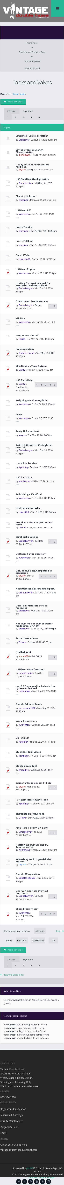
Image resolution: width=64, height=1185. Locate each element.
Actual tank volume (27, 638)
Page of (28, 111)
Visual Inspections (26, 721)
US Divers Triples (25, 269)
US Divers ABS (23, 210)
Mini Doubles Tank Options (31, 366)
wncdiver (23, 199)
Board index (32, 42)
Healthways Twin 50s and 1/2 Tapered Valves (32, 846)
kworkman (24, 213)
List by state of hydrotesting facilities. (32, 166)
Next (58, 931)
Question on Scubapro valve (32, 301)
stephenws (24, 481)
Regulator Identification (13, 1109)
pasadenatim (26, 673)
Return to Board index (14, 974)
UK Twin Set (22, 738)
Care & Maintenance (11, 1121)
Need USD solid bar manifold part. (35, 589)
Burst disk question (27, 537)
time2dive (24, 769)
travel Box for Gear (27, 463)
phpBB (29, 1168)
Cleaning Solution (26, 196)
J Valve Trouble (24, 227)
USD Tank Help (24, 380)
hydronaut (24, 849)
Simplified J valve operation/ (32, 136)
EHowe (22, 642)
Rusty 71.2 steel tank (27, 431)
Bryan (22, 169)
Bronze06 (24, 139)
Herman (15, 94)
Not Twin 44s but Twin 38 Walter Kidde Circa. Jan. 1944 (34, 625)
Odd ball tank (23, 652)
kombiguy (24, 755)
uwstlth (22, 527)
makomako (24, 691)
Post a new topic (13, 101)
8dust (22, 338)
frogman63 (24, 259)
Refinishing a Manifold (29, 494)
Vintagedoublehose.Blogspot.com (19, 1149)
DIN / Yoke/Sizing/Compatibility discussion (34, 572)
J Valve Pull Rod (24, 241)
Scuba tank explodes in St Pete (33, 783)
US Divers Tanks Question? (31, 554)
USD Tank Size (24, 477)
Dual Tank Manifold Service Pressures (31, 607)
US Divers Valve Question (30, 669)
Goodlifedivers (26, 183)
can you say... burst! (27, 335)
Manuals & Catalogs (11, 1115)
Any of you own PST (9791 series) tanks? (34, 523)
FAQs (3, 1133)
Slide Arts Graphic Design (41, 1177)
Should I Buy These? (27, 909)
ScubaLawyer (26, 288)
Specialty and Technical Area (32, 52)
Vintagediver (25, 831)
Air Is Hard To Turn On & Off (31, 828)
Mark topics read (32, 68)
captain (23, 94)
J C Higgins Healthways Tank (32, 800)
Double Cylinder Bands (29, 704)
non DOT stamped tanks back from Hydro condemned (36, 687)
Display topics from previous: (25, 931)
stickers (20, 318)
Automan (23, 741)
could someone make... (29, 508)
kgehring (23, 467)
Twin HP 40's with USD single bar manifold (34, 446)
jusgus (22, 435)
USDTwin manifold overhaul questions (32, 892)
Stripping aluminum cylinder (32, 400)
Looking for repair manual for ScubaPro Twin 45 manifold (33, 284)
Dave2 (22, 369)
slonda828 (24, 154)
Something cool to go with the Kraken (33, 860)
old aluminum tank (26, 766)
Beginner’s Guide (9, 1127)
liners (19, 414)
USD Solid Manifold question (32, 179)
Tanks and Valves (32, 61)
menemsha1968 (27, 707)
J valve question (25, 349)
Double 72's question (28, 874)
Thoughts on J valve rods (30, 814)
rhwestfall (24, 512)
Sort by (25, 940)
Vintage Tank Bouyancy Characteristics (29, 151)
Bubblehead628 (27, 877)
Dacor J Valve (23, 255)
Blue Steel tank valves (28, 752)
